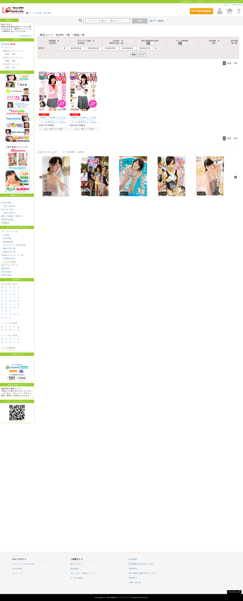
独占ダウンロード (9, 265)
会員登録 (75, 569)
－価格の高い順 (8, 252)
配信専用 (5, 268)
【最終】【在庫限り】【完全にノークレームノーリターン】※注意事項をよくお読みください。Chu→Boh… (52, 121)
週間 (7, 54)
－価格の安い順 (8, 248)
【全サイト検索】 (156, 21)
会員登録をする (26, 36)
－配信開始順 (7, 242)
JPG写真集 (6, 275)
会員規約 (133, 568)
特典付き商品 (7, 219)
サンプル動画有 (8, 348)
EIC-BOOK (17, 569)
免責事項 (133, 578)
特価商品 (5, 223)
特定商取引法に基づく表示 (141, 564)
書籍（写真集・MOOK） (12, 216)
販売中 (12, 206)
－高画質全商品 (8, 258)
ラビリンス (17, 573)
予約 (5, 206)
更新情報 (5, 44)
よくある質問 (77, 578)
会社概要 (133, 559)
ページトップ (234, 592)
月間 (13, 54)
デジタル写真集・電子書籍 (39, 13)
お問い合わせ (135, 582)
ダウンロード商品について (83, 573)
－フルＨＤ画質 (8, 262)
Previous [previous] (40, 177)
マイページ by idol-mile (23, 564)
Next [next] (235, 177)
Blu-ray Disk (7, 209)
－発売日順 (6, 238)
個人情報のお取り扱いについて (143, 573)
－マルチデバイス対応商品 (13, 245)
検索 (140, 20)
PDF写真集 (6, 272)
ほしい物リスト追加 (53, 129)
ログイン (227, 5)
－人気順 (5, 235)
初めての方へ (238, 5)
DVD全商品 (6, 203)
